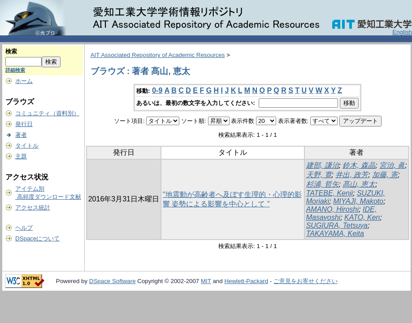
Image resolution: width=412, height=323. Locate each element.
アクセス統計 (32, 207)
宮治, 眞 (392, 165)
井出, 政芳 (351, 175)
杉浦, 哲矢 (322, 184)
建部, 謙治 (322, 165)
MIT (206, 281)
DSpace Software (112, 281)
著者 (21, 134)
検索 (11, 51)
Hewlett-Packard (246, 281)
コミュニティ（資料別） (47, 113)
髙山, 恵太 (359, 184)
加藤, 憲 (385, 175)
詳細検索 (15, 70)
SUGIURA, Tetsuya (337, 225)
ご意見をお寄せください (305, 281)
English (402, 32)
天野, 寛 (319, 175)
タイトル (27, 145)
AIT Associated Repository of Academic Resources (158, 55)
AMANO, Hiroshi (332, 209)
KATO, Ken (362, 217)
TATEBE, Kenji (329, 193)
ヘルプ (24, 227)
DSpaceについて (37, 238)
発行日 (24, 124)
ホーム (24, 81)
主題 (21, 156)
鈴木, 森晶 (359, 165)
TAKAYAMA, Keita (335, 233)
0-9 (157, 90)
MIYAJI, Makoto (358, 201)
